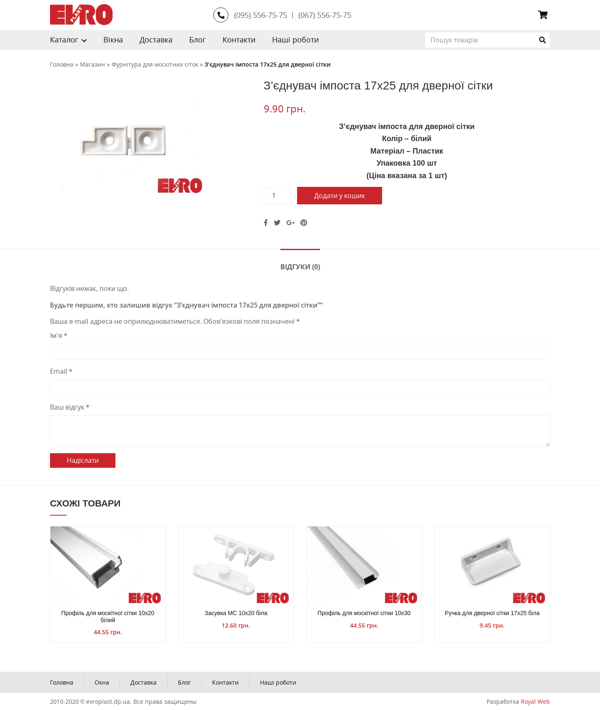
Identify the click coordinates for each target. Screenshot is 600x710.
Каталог (64, 40)
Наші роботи (295, 40)
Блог (197, 40)
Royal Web (535, 701)
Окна (102, 682)
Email (61, 371)
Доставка (156, 40)
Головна (61, 682)
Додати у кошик (339, 195)
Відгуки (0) (300, 266)
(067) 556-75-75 (324, 15)
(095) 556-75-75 (260, 15)
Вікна (113, 40)
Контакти (238, 40)
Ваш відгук (70, 407)
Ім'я (59, 335)
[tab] (300, 266)
